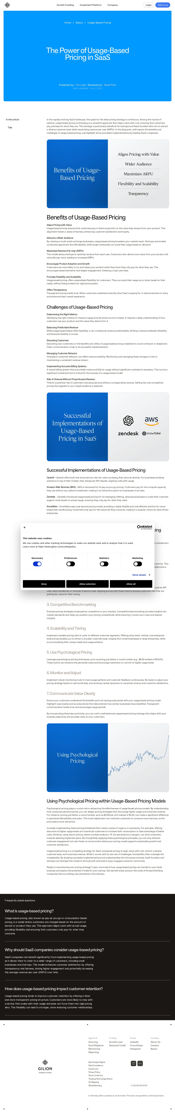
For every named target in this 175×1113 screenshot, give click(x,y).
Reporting (93, 1052)
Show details (139, 575)
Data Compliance (95, 1065)
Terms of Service (95, 1075)
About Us (155, 1042)
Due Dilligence (95, 1045)
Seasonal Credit (117, 1045)
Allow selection (87, 584)
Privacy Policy (94, 1072)
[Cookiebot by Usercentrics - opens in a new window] (139, 527)
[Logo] (7, 5)
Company (155, 1038)
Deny (44, 584)
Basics (79, 22)
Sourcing (93, 1042)
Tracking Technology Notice (100, 1079)
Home (67, 22)
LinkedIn (134, 1042)
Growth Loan (116, 1042)
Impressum (93, 1069)
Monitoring (94, 1048)
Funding (112, 1038)
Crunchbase (136, 1045)
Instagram (135, 1048)
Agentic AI (92, 1038)
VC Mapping (93, 1082)
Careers (155, 1045)
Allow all (131, 584)
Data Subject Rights (97, 1062)
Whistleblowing (95, 1085)
